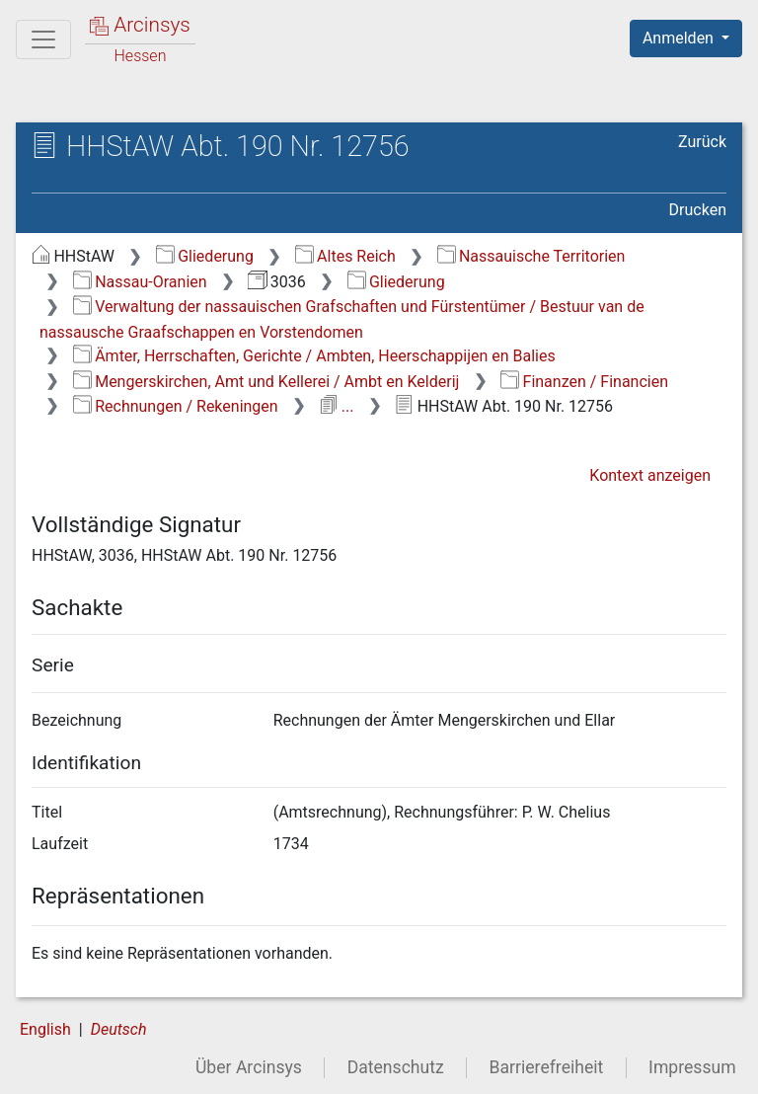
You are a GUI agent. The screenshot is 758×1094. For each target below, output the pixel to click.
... (336, 406)
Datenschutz (395, 1067)
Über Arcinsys (248, 1067)
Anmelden (680, 38)
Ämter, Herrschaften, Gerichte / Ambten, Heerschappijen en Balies (314, 356)
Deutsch (119, 1029)
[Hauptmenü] (43, 39)
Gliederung (205, 256)
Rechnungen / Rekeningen (175, 406)
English (45, 1029)
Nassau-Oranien (140, 282)
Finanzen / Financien (584, 381)
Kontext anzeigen (650, 475)
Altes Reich (345, 256)
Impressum (692, 1067)
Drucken (697, 209)
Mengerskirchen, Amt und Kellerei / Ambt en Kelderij (266, 381)
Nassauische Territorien (531, 256)
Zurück (702, 141)
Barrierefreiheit (547, 1067)
